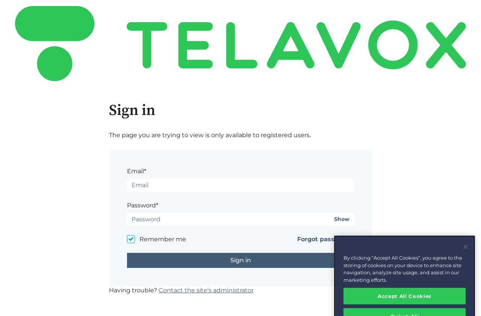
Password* (142, 205)
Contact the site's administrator (206, 290)
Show (341, 219)
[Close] (465, 251)
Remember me (162, 239)
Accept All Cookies (404, 301)
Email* (136, 171)
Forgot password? (325, 239)
